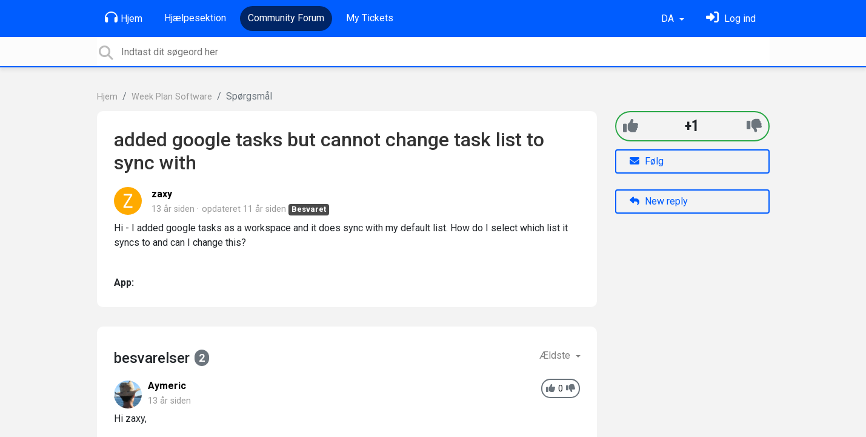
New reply (659, 201)
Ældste (556, 355)
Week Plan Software (172, 97)
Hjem (123, 17)
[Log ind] (731, 18)
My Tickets (369, 18)
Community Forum (286, 18)
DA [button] (668, 18)
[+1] (630, 126)
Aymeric (167, 385)
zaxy (162, 194)
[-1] (754, 126)
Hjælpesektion (195, 18)
